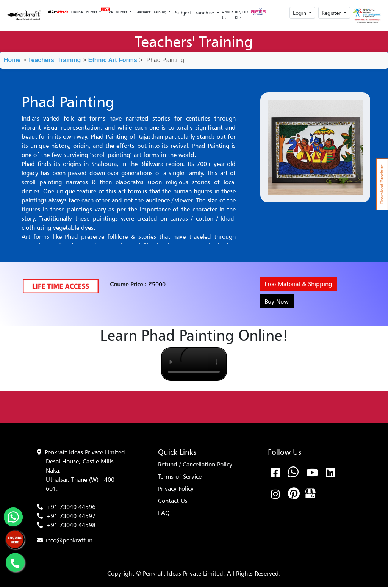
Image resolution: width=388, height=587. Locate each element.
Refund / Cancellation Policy (195, 464)
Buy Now (276, 301)
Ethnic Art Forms (112, 60)
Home (12, 60)
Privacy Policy (176, 488)
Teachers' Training (151, 11)
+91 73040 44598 (70, 525)
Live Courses (115, 9)
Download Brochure (382, 184)
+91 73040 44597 (70, 516)
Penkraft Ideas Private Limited (85, 452)
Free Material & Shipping (298, 284)
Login (300, 12)
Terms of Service (180, 476)
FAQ (164, 513)
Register (332, 12)
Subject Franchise (195, 12)
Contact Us (173, 500)
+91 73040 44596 (70, 506)
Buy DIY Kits (242, 14)
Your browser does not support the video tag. (194, 364)
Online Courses (84, 11)
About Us (227, 14)
